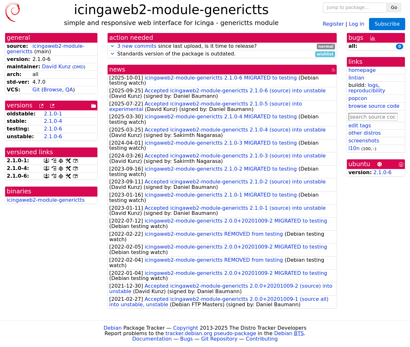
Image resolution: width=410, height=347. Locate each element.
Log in (356, 24)
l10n (354, 148)
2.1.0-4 (53, 121)
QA (69, 90)
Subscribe (387, 24)
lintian (356, 78)
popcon (357, 98)
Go (394, 7)
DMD (79, 66)
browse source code (373, 106)
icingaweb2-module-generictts (46, 200)
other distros (364, 133)
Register (333, 24)
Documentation (152, 339)
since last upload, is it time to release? (222, 46)
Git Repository (219, 339)
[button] (112, 46)
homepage (362, 70)
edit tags (359, 126)
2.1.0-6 (53, 129)
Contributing (262, 339)
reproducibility (366, 91)
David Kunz (56, 66)
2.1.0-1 (53, 114)
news (117, 69)
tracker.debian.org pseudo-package (211, 333)
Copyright (185, 328)
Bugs (186, 339)
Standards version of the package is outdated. (222, 54)
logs (373, 85)
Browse (53, 90)
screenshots (363, 141)
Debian (112, 328)
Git (36, 90)
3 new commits (136, 46)
